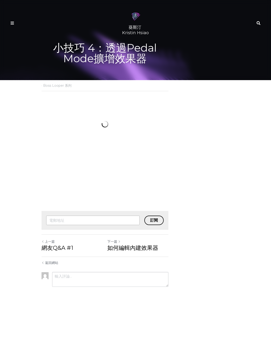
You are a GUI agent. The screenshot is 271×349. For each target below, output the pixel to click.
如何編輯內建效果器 (163, 282)
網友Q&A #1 (57, 282)
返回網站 (50, 297)
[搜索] (258, 23)
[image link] (136, 16)
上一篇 (48, 276)
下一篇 (144, 276)
